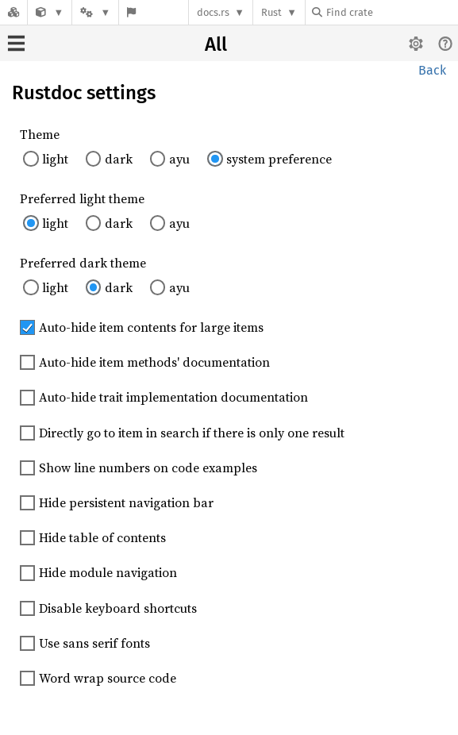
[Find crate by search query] (391, 12)
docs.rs (213, 12)
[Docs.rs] (13, 12)
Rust (271, 12)
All (216, 44)
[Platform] (95, 12)
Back (432, 70)
